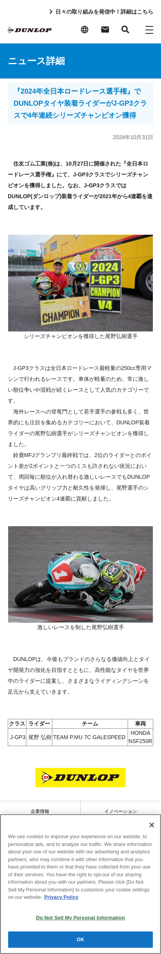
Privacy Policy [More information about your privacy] (61, 897)
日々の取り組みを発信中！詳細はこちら (104, 12)
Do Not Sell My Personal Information (80, 918)
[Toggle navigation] (149, 29)
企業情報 (40, 811)
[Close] (151, 825)
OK (81, 939)
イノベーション (120, 811)
